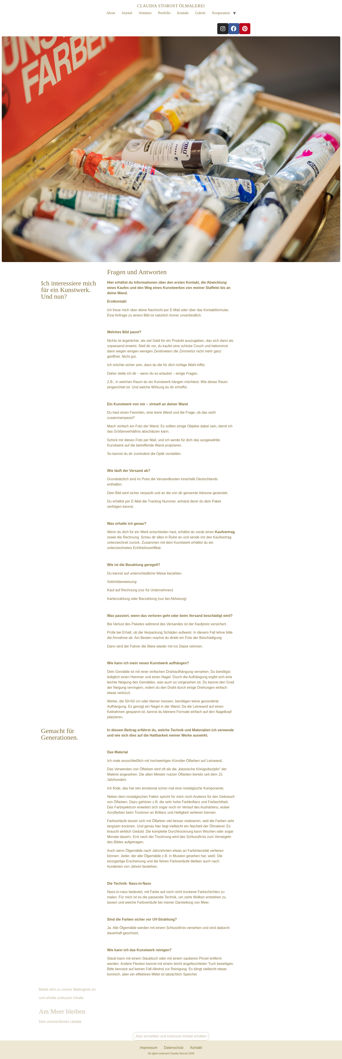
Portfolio (164, 13)
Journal (127, 13)
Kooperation (221, 13)
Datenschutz (174, 1048)
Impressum (148, 1048)
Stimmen (145, 13)
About (110, 13)
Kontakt (183, 13)
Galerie (200, 13)
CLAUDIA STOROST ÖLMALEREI (171, 6)
